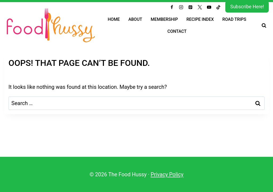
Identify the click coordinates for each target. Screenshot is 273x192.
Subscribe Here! (247, 6)
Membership (164, 19)
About (135, 19)
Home (114, 19)
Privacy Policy (167, 174)
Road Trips (234, 19)
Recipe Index (200, 19)
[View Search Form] (264, 25)
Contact (176, 31)
